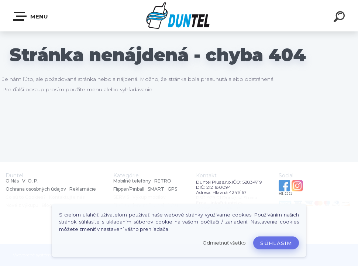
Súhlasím (276, 243)
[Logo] (179, 15)
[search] (340, 17)
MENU (31, 16)
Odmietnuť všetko (224, 243)
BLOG (285, 193)
